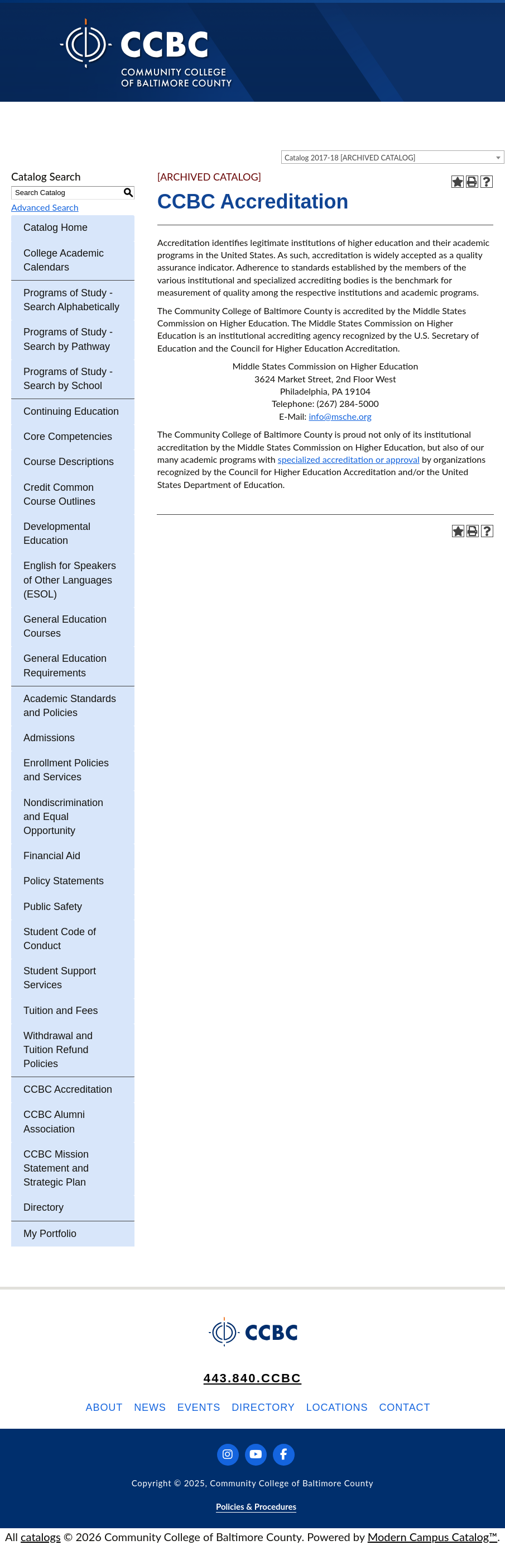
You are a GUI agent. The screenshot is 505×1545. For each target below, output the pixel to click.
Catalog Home (55, 227)
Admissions (49, 737)
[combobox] (392, 157)
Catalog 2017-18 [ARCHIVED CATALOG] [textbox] (350, 157)
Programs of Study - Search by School (68, 378)
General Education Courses (65, 626)
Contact (404, 1407)
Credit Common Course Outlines (59, 494)
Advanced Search (45, 207)
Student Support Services (59, 977)
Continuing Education (71, 411)
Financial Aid (51, 855)
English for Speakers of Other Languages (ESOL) (69, 579)
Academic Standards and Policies (69, 705)
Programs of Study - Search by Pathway (68, 339)
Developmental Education (56, 533)
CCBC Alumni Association (54, 1121)
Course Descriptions (68, 461)
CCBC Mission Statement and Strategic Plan (56, 1168)
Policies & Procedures (256, 1506)
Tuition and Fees (60, 1010)
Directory (43, 1207)
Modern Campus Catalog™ (433, 1536)
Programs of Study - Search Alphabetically (71, 299)
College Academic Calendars (63, 260)
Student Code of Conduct (59, 938)
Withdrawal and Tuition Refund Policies (58, 1049)
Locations (337, 1407)
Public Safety (52, 906)
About (104, 1407)
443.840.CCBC (253, 1378)
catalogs (41, 1536)
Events (198, 1407)
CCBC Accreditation (67, 1089)
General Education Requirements (65, 665)
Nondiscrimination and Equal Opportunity (63, 816)
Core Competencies (67, 436)
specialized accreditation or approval (349, 459)
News (150, 1407)
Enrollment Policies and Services (66, 770)
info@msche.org (340, 416)
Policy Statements (63, 881)
